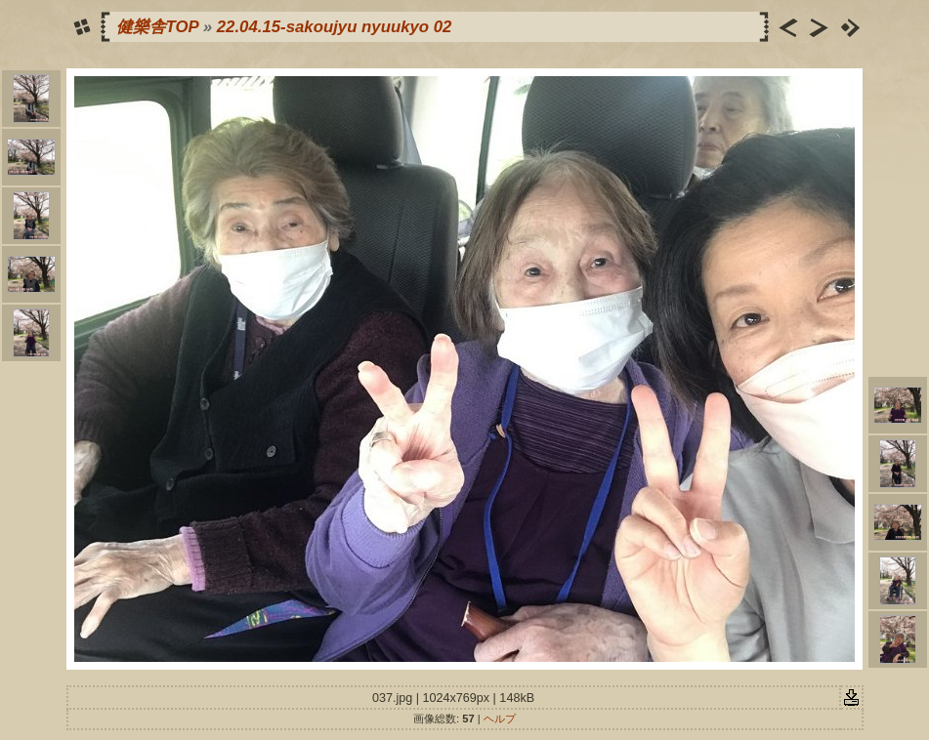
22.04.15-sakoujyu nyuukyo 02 (334, 27)
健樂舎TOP (157, 27)
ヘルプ (500, 718)
